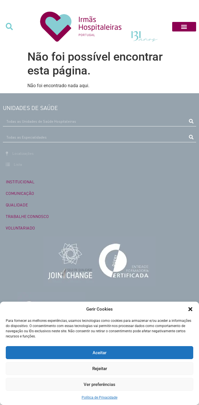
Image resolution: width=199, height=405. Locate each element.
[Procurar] (191, 121)
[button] (190, 309)
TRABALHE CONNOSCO (27, 216)
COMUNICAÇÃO (20, 193)
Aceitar (99, 352)
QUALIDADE (17, 204)
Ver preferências (99, 384)
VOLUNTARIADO (20, 227)
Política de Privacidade (99, 397)
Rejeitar (99, 368)
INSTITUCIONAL (20, 181)
